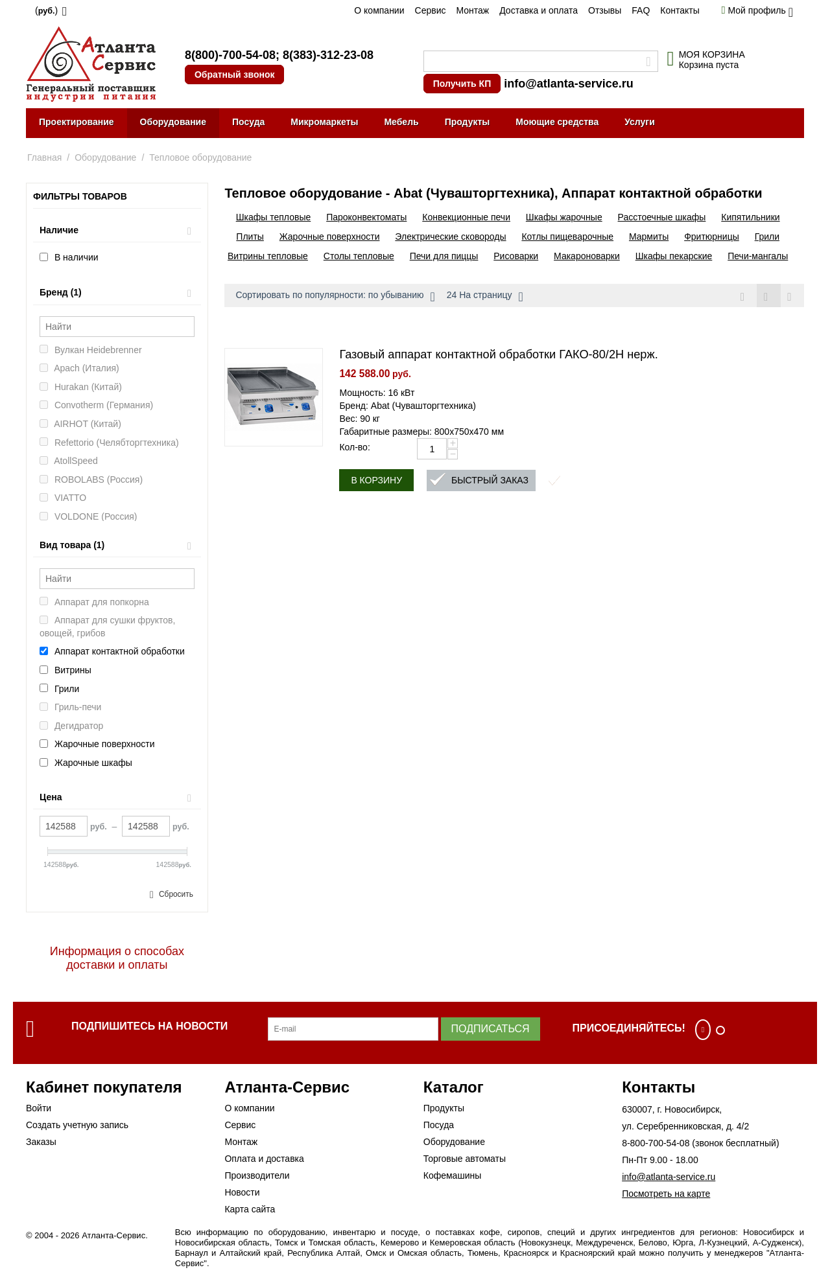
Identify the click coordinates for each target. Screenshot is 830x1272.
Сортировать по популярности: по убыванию (334, 297)
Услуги (639, 122)
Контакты (679, 10)
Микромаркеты (324, 122)
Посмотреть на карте (666, 1193)
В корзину (376, 481)
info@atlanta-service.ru (569, 83)
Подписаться (490, 1028)
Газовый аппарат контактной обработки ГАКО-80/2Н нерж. (498, 355)
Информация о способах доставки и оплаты (117, 958)
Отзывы (604, 10)
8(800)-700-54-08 (230, 55)
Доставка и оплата (538, 10)
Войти (38, 1108)
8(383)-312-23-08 (328, 55)
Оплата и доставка (263, 1158)
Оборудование (173, 122)
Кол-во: (354, 448)
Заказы (41, 1142)
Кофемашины (452, 1175)
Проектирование (76, 122)
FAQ (641, 10)
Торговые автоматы (464, 1158)
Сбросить (176, 894)
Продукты (467, 122)
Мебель (401, 122)
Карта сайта (249, 1209)
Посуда (248, 122)
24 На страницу (485, 297)
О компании (379, 10)
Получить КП (462, 83)
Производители (256, 1175)
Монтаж (472, 10)
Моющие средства (557, 122)
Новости (241, 1192)
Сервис (430, 10)
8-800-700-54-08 (655, 1143)
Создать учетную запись (77, 1125)
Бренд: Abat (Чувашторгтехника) (407, 406)
